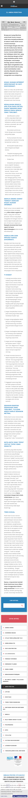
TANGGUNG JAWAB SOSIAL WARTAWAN (14, 750)
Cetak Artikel (14, 618)
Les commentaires (9, 653)
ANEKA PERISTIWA (8, 686)
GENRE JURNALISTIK (9, 643)
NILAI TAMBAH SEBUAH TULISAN (12, 719)
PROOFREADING (8, 724)
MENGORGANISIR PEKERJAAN (11, 674)
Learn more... (4, 796)
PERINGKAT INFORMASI (10, 659)
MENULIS (6, 714)
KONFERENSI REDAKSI (9, 633)
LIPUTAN (6, 692)
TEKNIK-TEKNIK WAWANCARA (11, 702)
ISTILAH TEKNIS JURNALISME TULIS (12, 638)
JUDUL (5, 730)
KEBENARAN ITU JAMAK (10, 664)
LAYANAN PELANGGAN (10, 745)
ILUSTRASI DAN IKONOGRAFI (11, 740)
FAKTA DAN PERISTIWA (10, 648)
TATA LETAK (7, 735)
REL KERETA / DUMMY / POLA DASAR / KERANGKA (13, 680)
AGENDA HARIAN (8, 627)
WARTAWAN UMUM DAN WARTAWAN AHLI (13, 708)
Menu (1, 6)
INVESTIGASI (7, 697)
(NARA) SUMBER (8, 669)
